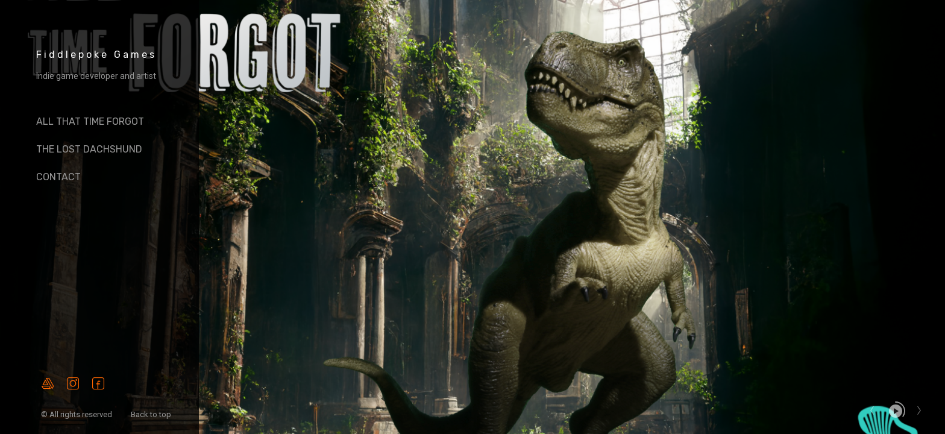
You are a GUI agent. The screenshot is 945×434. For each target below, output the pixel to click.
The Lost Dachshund (89, 149)
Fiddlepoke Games (96, 54)
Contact (58, 177)
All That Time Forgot (90, 121)
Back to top (152, 414)
